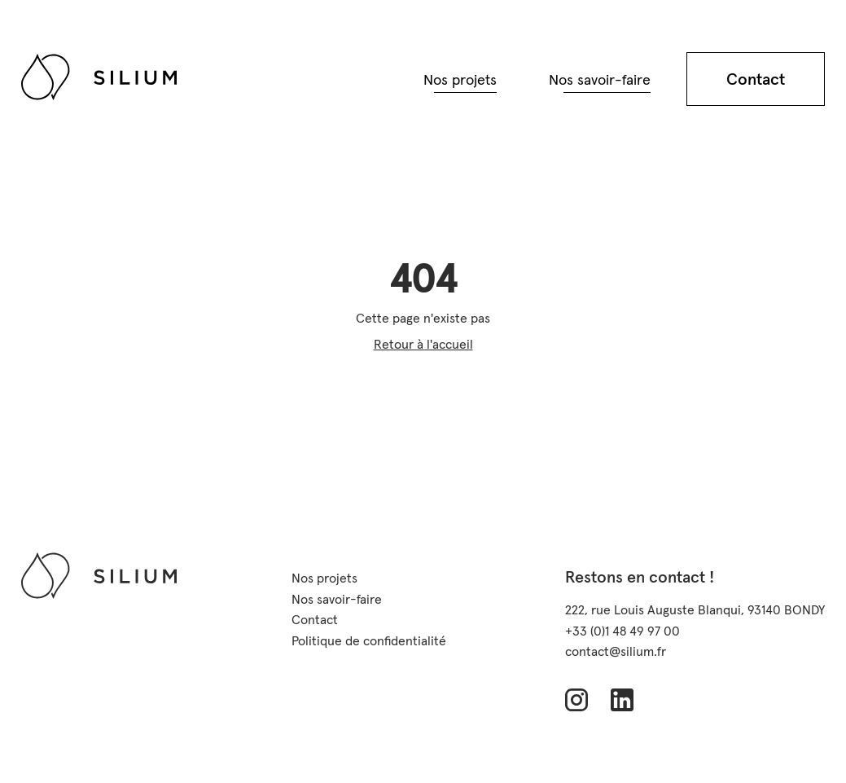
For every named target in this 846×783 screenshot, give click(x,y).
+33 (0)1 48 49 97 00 (622, 630)
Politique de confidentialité (368, 640)
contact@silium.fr (615, 651)
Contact (755, 79)
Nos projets (460, 79)
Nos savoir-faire (600, 79)
